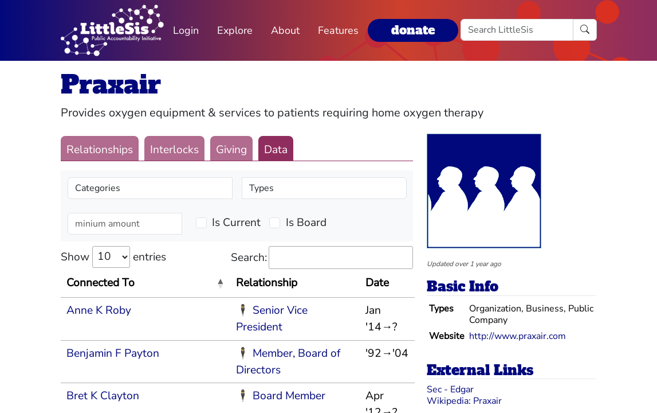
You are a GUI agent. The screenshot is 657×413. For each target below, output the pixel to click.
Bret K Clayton (102, 395)
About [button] (285, 30)
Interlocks (174, 149)
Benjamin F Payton (112, 353)
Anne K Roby (98, 310)
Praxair (111, 84)
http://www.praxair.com (517, 336)
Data (276, 149)
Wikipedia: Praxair (464, 401)
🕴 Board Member (280, 395)
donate (413, 30)
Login (186, 30)
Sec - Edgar (450, 389)
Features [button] (338, 30)
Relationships (99, 149)
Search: (322, 258)
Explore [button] (235, 30)
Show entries (113, 257)
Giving (231, 149)
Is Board (306, 222)
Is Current (236, 222)
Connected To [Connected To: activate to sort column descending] (100, 282)
